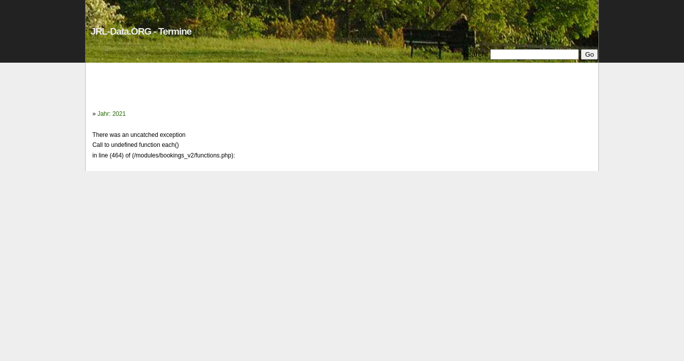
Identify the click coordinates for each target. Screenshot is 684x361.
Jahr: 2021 (111, 113)
